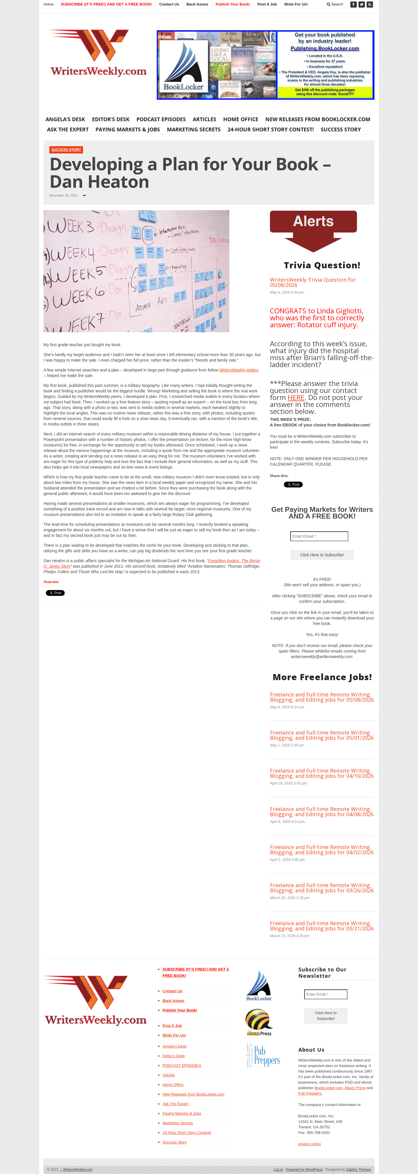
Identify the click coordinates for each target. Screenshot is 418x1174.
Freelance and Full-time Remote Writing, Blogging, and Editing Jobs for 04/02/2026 (322, 850)
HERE (296, 397)
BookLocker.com (329, 1088)
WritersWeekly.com (76, 1170)
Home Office (240, 119)
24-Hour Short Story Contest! (271, 129)
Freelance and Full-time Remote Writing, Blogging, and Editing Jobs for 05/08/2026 (322, 697)
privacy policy (309, 1144)
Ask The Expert (68, 129)
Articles (204, 119)
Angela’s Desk (65, 119)
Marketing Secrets (194, 129)
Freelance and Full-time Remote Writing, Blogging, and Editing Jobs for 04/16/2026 (322, 773)
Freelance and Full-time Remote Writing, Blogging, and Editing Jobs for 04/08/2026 (322, 811)
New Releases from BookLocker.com (317, 119)
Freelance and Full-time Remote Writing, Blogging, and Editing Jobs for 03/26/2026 (322, 888)
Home (49, 4)
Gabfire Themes (358, 1170)
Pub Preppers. (310, 1093)
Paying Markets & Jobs (128, 129)
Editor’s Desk (110, 119)
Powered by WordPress (304, 1170)
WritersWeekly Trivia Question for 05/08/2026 (313, 282)
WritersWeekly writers (238, 370)
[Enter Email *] (319, 536)
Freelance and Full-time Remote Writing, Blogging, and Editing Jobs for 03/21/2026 (322, 926)
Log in (278, 1170)
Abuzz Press (355, 1088)
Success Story (341, 129)
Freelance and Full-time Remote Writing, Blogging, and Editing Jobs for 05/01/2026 (322, 735)
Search (335, 4)
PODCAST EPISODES (161, 119)
